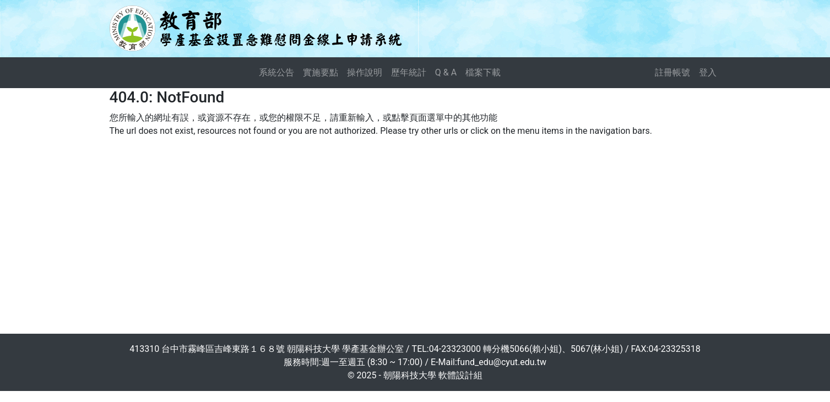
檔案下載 (483, 72)
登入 (708, 72)
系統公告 (276, 72)
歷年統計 (408, 72)
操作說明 (364, 72)
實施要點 (320, 72)
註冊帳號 (672, 72)
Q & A (446, 72)
